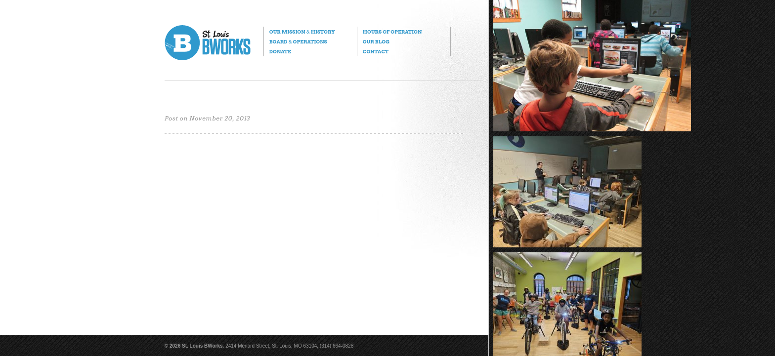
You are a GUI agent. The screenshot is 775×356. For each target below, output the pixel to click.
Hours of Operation (392, 32)
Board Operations (298, 41)
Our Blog (376, 41)
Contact (375, 51)
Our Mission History (302, 32)
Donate (280, 51)
